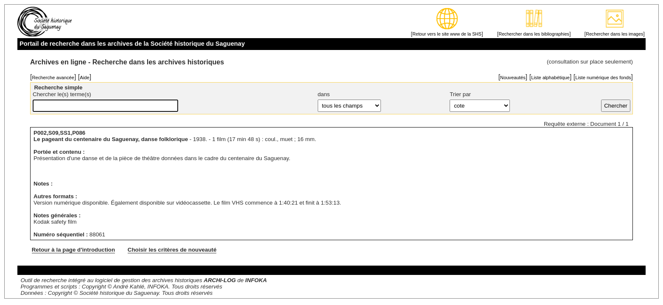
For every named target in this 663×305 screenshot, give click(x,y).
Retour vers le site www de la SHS (446, 33)
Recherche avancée (53, 77)
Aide (84, 77)
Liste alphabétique (550, 77)
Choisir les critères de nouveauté (172, 250)
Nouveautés (513, 77)
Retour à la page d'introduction (73, 250)
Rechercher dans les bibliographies (533, 33)
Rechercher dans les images (614, 33)
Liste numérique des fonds (603, 77)
